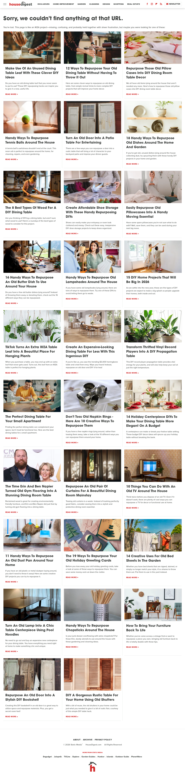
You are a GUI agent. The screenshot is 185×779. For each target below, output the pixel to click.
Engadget (47, 757)
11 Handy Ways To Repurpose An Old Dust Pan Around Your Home (29, 561)
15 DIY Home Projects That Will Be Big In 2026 (151, 280)
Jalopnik (58, 757)
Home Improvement (63, 4)
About (77, 739)
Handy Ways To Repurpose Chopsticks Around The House (90, 628)
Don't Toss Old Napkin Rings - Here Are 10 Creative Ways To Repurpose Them (90, 421)
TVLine (67, 757)
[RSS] (161, 4)
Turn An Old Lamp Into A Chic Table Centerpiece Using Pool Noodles (29, 630)
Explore (75, 757)
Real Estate (133, 4)
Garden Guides (88, 757)
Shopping (118, 4)
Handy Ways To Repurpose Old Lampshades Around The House (91, 280)
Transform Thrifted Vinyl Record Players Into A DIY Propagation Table (151, 352)
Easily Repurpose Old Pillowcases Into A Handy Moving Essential (147, 212)
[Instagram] (152, 4)
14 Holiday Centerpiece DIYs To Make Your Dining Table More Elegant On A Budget (151, 421)
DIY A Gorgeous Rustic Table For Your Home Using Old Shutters (92, 697)
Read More (10, 94)
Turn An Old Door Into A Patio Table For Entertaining (90, 140)
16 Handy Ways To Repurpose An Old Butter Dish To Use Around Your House (29, 282)
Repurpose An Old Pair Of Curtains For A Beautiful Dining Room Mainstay (91, 491)
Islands (110, 757)
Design (106, 4)
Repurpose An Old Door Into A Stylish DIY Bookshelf (30, 697)
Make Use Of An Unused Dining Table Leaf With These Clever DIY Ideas (32, 73)
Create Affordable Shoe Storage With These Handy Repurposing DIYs (92, 212)
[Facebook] (147, 4)
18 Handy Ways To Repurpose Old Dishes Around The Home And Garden (150, 143)
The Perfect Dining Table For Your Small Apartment (28, 419)
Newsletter (173, 4)
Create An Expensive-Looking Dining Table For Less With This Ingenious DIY (90, 352)
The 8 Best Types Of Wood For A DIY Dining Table (30, 210)
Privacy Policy (103, 739)
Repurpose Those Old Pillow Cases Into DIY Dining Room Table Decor (149, 73)
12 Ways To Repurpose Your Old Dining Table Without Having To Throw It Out (91, 73)
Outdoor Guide (122, 757)
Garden (82, 4)
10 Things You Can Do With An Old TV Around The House (150, 489)
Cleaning (94, 4)
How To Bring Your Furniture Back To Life (148, 628)
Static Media (76, 744)
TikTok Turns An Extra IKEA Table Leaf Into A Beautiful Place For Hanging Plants (31, 352)
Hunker (101, 757)
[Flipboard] (156, 4)
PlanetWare (136, 757)
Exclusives (44, 4)
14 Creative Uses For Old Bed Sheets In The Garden (150, 558)
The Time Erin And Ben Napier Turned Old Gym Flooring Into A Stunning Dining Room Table (31, 491)
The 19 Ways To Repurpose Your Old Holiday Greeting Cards (91, 558)
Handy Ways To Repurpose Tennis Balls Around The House (30, 140)
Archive (87, 739)
